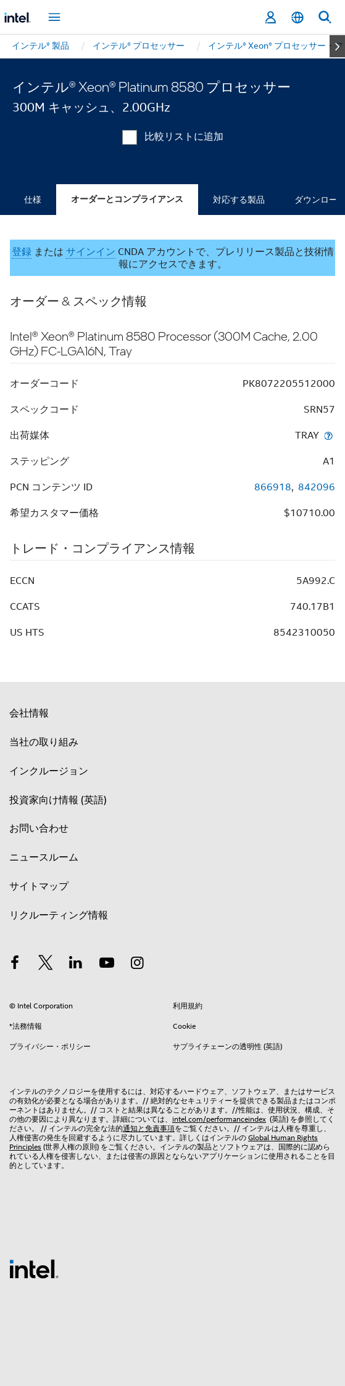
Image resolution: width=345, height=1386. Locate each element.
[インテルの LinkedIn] (75, 965)
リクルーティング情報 (58, 915)
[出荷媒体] (328, 435)
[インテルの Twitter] (45, 965)
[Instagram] (137, 965)
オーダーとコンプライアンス (127, 199)
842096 (316, 487)
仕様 (32, 199)
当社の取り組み (43, 742)
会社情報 (29, 713)
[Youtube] (106, 965)
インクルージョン (48, 771)
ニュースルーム (43, 857)
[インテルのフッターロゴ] (34, 1268)
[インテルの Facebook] (14, 965)
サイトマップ (39, 886)
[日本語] (297, 17)
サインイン (90, 252)
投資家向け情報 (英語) (58, 800)
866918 (272, 487)
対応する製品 (239, 199)
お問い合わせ (39, 828)
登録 (21, 252)
